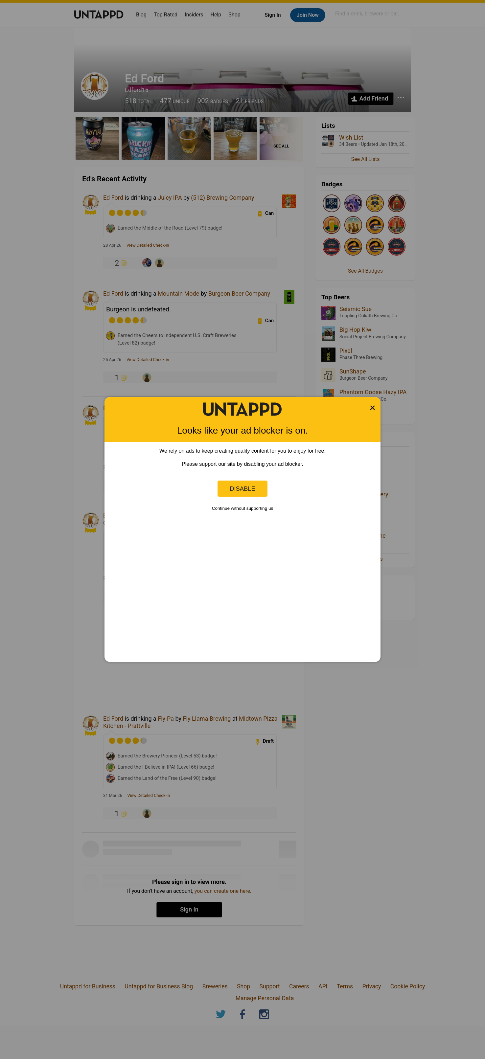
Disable (242, 488)
